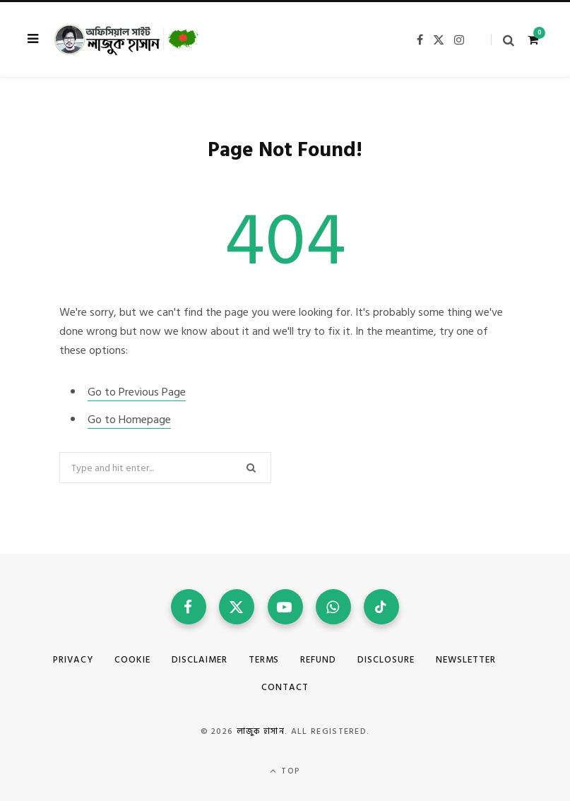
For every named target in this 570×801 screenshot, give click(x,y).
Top (285, 771)
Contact (285, 687)
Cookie (132, 660)
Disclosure (386, 660)
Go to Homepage (129, 419)
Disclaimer (199, 660)
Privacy (73, 660)
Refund (318, 660)
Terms (264, 660)
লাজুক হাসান (261, 731)
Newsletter (466, 660)
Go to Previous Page (137, 392)
